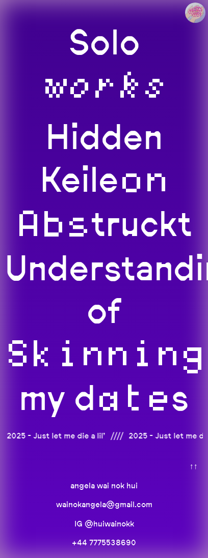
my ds (104, 397)
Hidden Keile (104, 158)
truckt (104, 223)
